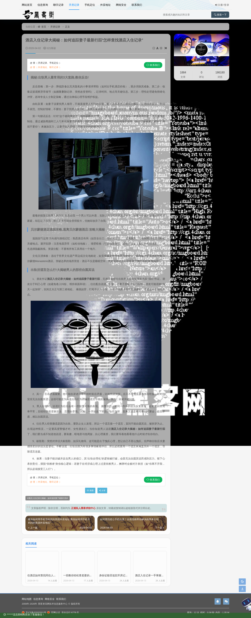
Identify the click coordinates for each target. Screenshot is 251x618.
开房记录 (74, 4)
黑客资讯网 (201, 60)
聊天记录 (58, 4)
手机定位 (90, 4)
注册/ (219, 4)
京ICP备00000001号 (34, 612)
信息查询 (42, 4)
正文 (67, 26)
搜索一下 (220, 14)
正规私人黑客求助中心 (83, 508)
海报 (90, 490)
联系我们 (137, 4)
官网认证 (53, 612)
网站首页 (27, 4)
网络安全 (121, 4)
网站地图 (27, 599)
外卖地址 (105, 4)
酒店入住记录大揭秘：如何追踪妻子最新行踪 (47, 498)
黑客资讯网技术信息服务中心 (52, 603)
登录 (226, 4)
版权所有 (75, 603)
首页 (43, 26)
